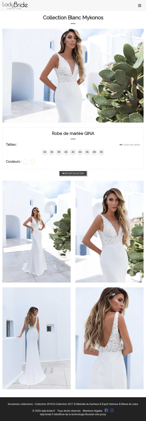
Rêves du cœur (129, 404)
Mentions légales (92, 410)
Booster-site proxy (95, 414)
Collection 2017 (64, 404)
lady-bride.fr (48, 410)
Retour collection (73, 173)
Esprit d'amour (110, 404)
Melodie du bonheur (87, 404)
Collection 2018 (44, 404)
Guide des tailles (131, 144)
